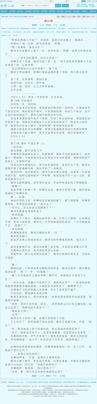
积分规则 (85, 6)
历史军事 (44, 11)
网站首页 (4, 11)
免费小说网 (3, 1)
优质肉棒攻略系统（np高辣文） (28, 28)
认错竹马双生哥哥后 (69, 382)
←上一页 (41, 25)
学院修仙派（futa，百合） (16, 382)
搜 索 (58, 5)
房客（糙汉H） (28, 32)
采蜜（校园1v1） (62, 28)
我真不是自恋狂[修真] (20, 16)
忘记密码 (89, 1)
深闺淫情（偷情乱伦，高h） (63, 32)
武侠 (11, 16)
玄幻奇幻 (20, 11)
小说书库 (12, 11)
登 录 (83, 1)
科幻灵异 (60, 11)
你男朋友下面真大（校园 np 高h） (47, 28)
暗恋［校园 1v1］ (17, 32)
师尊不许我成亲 (43, 382)
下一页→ (55, 25)
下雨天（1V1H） (50, 32)
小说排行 (84, 11)
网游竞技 (52, 11)
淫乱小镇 (15, 35)
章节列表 (48, 25)
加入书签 (62, 25)
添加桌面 (9, 1)
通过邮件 (84, 4)
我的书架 (65, 5)
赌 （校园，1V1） (86, 28)
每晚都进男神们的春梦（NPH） (80, 32)
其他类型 (76, 11)
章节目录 (48, 376)
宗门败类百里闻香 (31, 382)
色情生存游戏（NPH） (74, 28)
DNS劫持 (92, 6)
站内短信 (91, 4)
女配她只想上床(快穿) (38, 32)
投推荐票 (34, 25)
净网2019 (79, 6)
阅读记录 (93, 11)
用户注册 (94, 1)
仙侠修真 (28, 11)
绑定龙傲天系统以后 (55, 382)
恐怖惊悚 (68, 11)
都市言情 (36, 11)
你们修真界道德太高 (83, 382)
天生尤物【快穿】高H (13, 28)
